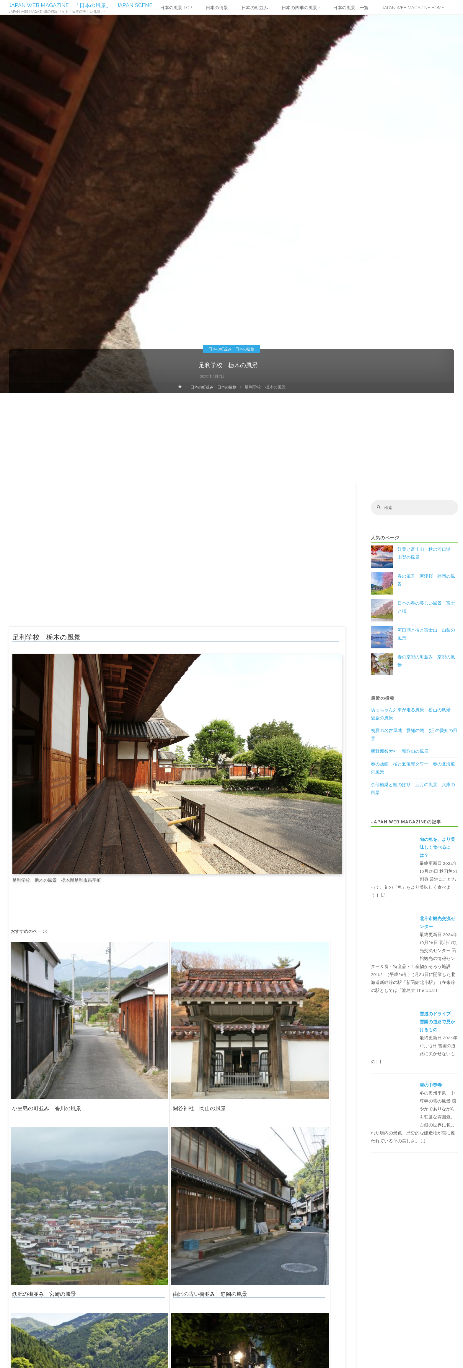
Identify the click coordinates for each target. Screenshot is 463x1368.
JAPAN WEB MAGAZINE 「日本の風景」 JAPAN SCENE (81, 5)
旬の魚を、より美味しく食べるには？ (437, 848)
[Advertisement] (231, 437)
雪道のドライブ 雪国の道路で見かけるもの (437, 1022)
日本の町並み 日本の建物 (231, 349)
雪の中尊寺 (431, 1085)
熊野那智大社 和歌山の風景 (399, 752)
